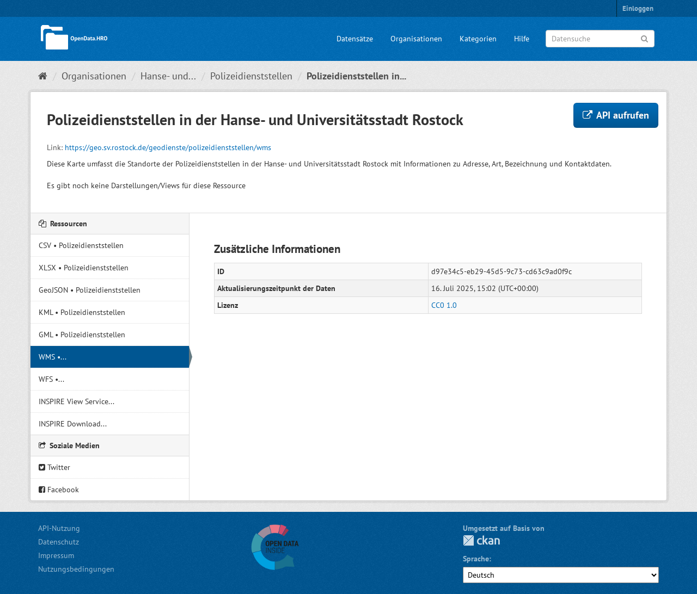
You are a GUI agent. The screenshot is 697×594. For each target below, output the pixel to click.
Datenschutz (58, 542)
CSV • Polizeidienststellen (81, 245)
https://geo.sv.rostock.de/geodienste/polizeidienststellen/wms (168, 147)
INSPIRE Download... (73, 424)
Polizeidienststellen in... (356, 76)
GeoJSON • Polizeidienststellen (89, 290)
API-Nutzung (59, 528)
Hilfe (521, 39)
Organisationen (416, 39)
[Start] (42, 76)
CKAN (481, 540)
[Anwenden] (644, 37)
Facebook (59, 489)
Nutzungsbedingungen (76, 569)
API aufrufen (616, 115)
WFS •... (51, 379)
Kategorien (478, 39)
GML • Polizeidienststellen (82, 334)
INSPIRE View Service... (76, 401)
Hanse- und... (168, 76)
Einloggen (637, 8)
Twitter (54, 467)
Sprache (476, 559)
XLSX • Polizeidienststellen (84, 268)
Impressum (56, 555)
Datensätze (355, 39)
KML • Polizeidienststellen (82, 312)
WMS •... (52, 357)
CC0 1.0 (444, 305)
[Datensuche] (600, 38)
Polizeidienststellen (251, 76)
